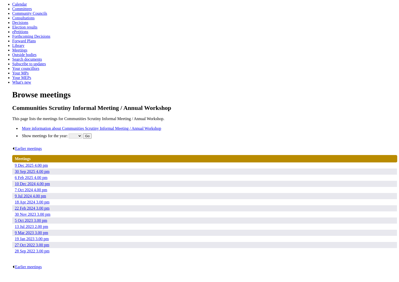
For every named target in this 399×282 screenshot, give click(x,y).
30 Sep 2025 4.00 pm (32, 171)
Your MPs (20, 73)
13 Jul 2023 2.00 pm (31, 226)
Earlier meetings (27, 148)
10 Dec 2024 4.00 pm (32, 184)
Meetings (19, 50)
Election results (24, 27)
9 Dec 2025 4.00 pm (31, 165)
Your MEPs (21, 77)
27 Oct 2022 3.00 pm (32, 245)
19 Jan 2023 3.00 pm (32, 239)
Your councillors (25, 68)
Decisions (20, 22)
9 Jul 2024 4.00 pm (30, 196)
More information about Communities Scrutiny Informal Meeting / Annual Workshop (91, 128)
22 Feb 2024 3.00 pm (32, 208)
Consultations (23, 18)
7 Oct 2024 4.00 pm (31, 190)
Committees (22, 9)
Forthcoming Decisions (31, 36)
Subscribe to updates (29, 64)
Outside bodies (24, 55)
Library (18, 45)
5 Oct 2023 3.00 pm (31, 220)
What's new (21, 82)
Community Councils (29, 13)
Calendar (19, 4)
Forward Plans (24, 41)
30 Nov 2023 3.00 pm (32, 214)
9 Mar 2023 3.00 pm (31, 232)
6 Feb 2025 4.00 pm (31, 177)
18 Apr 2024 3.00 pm (32, 202)
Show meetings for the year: (45, 136)
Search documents (27, 59)
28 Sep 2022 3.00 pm (32, 251)
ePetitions (20, 32)
